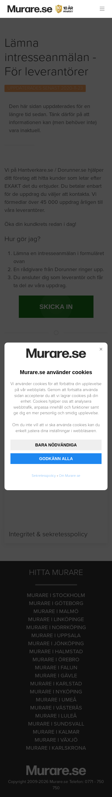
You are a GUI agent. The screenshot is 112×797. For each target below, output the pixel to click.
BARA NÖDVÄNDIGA (56, 445)
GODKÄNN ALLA (56, 458)
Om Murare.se (69, 475)
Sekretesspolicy (44, 475)
